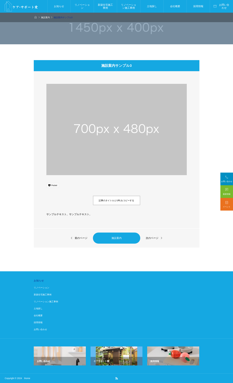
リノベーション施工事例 (128, 6)
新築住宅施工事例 (105, 6)
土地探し (152, 6)
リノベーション (82, 6)
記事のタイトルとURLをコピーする (116, 200)
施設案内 (117, 238)
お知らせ (59, 6)
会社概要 (175, 6)
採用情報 (198, 6)
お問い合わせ (40, 329)
